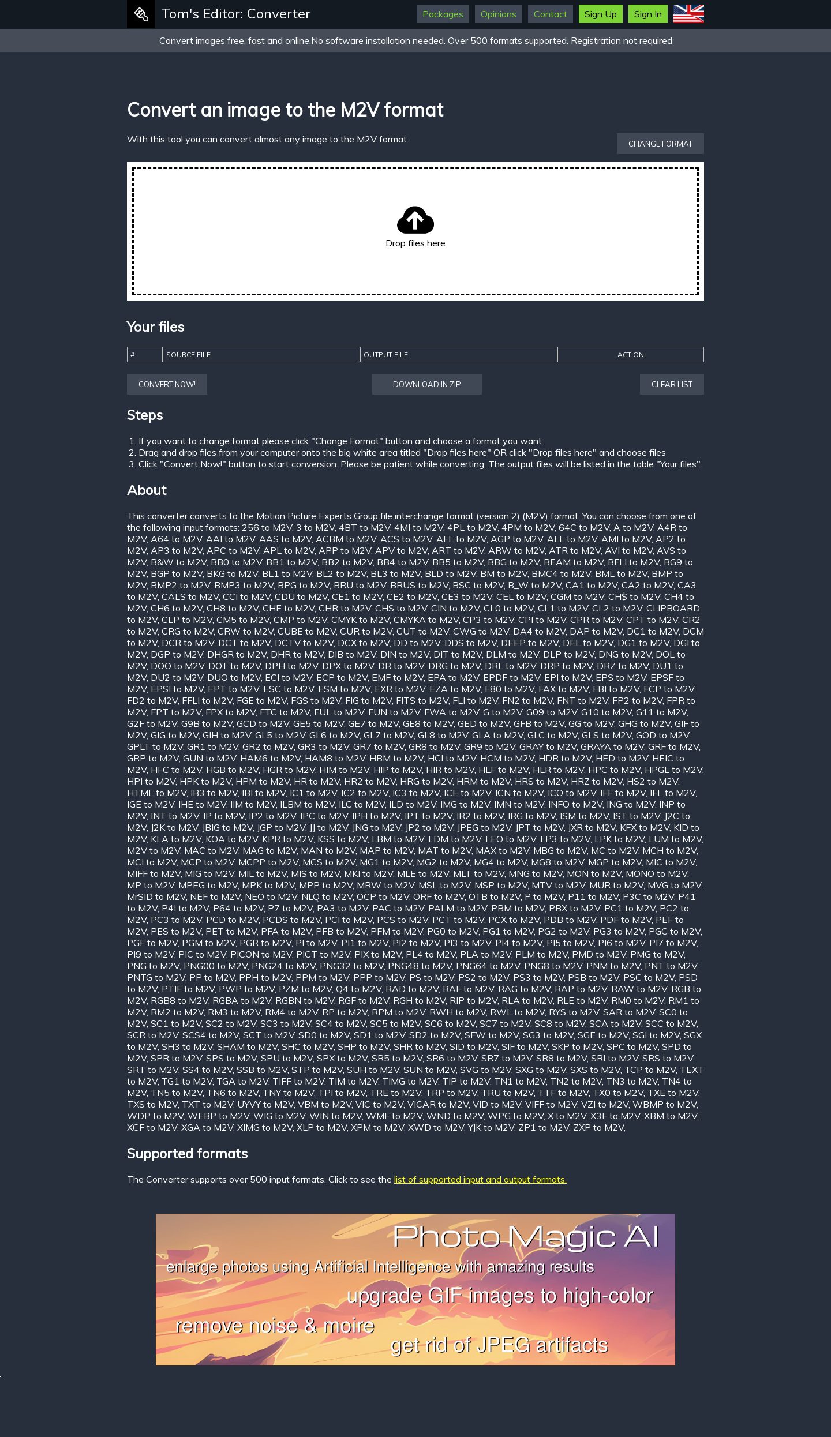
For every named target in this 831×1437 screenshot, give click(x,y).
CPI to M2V (542, 619)
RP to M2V (345, 1012)
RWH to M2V (457, 1012)
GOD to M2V (662, 735)
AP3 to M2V (177, 550)
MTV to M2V (558, 885)
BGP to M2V (177, 573)
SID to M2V (473, 1046)
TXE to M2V (672, 1092)
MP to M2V (150, 885)
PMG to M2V (657, 954)
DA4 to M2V (539, 631)
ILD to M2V (412, 804)
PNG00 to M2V (216, 965)
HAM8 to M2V (335, 758)
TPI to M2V (342, 1092)
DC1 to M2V (653, 631)
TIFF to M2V (298, 1081)
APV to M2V (401, 550)
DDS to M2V (470, 642)
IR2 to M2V (480, 815)
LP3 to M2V (565, 839)
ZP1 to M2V (543, 1127)
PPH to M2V (265, 977)
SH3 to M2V (187, 1046)
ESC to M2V (288, 689)
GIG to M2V (175, 735)
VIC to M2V (379, 1104)
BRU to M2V (360, 585)
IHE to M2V (202, 804)
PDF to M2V (626, 919)
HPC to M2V (614, 769)
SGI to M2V (656, 1035)
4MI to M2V (418, 527)
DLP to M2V (568, 654)
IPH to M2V (376, 815)
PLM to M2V (541, 954)
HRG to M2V (426, 781)
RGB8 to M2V (179, 1000)
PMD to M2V (599, 954)
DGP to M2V (177, 654)
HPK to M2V (205, 781)
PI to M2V (316, 942)
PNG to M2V (153, 965)
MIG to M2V (209, 873)
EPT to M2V (233, 689)
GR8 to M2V (434, 746)
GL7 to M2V (389, 735)
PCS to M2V (402, 919)
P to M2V (544, 896)
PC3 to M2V (176, 919)
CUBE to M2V (307, 631)
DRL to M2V (510, 665)
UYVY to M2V (265, 1104)
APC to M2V (233, 550)
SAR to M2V (629, 1012)
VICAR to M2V (438, 1104)
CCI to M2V (247, 596)
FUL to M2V (339, 712)
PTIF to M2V (188, 989)
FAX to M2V (563, 689)
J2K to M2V (174, 827)
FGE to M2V (262, 700)
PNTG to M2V (156, 977)
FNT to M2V (582, 700)
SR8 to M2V (561, 1058)
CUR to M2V (366, 631)
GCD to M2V (263, 723)
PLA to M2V (485, 954)
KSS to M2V (342, 839)
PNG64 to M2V (488, 965)
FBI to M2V (616, 689)
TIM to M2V (353, 1081)
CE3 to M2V (466, 596)
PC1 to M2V (630, 908)
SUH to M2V (373, 1069)
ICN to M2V (519, 792)
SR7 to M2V (506, 1058)
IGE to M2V (150, 804)
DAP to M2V (596, 631)
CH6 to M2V (177, 608)
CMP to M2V (300, 619)
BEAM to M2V (574, 562)
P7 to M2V (290, 908)
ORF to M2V (439, 896)
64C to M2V (584, 527)
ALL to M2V (572, 539)
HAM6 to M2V (270, 758)
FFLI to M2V (207, 700)
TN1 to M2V (520, 1081)
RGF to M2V (363, 1000)
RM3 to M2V (234, 1012)
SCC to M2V (671, 1023)
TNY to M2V (288, 1092)
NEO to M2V (271, 896)
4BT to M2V (364, 527)
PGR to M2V (265, 942)
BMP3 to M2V (244, 585)
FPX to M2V (230, 712)
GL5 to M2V (280, 735)
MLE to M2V (423, 873)
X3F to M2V (615, 1115)
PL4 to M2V (431, 954)
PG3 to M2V (619, 931)
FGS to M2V (316, 700)
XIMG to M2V (265, 1127)
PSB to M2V (593, 977)
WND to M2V (455, 1115)
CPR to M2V (596, 619)
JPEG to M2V (484, 827)
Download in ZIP (427, 384)
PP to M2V (212, 977)
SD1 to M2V (379, 1035)
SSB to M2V (262, 1069)
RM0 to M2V (637, 1000)
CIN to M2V (455, 608)
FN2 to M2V (527, 700)
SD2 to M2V (435, 1035)
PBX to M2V (574, 908)
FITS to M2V (422, 700)
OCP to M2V (383, 896)
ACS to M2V (406, 539)
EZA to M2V (455, 689)
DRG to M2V (454, 665)
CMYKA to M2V (426, 619)
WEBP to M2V (218, 1115)
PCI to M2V (349, 919)
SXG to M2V (540, 1069)
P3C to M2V (648, 896)
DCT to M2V (244, 642)
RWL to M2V (517, 1012)
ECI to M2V (288, 677)
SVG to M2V (485, 1069)
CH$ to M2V (634, 596)
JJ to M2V (328, 827)
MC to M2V (614, 850)
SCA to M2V (615, 1023)
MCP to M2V (207, 862)
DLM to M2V (512, 654)
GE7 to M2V (373, 723)
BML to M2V (621, 573)
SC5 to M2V (395, 1023)
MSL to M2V (444, 885)
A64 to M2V (176, 539)
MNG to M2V (535, 873)
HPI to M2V (151, 781)
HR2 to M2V (370, 781)
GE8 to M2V (428, 723)
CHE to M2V (289, 608)
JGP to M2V (281, 827)
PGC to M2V (675, 931)
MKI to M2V (368, 873)
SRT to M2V (152, 1069)
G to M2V (502, 712)
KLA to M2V (176, 839)
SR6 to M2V (451, 1058)
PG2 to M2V (563, 931)
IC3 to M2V (416, 792)
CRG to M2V (188, 631)
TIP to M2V (466, 1081)
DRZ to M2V (623, 665)
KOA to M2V (231, 839)
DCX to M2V (364, 642)
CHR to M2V (345, 608)
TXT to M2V (207, 1104)
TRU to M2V (507, 1092)
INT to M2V (175, 815)
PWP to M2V (247, 989)
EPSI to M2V (177, 689)
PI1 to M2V (364, 942)
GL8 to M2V (443, 735)
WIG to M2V (279, 1115)
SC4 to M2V (340, 1023)
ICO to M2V (572, 792)
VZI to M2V (604, 1104)
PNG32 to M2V (352, 965)
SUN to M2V (429, 1069)
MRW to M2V (385, 885)
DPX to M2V (348, 665)
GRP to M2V (153, 758)
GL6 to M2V (334, 735)
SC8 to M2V (559, 1023)
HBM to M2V (396, 758)
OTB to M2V (495, 896)
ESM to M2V (344, 689)
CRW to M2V (246, 631)
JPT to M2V (539, 827)
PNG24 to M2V (284, 965)
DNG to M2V (625, 654)
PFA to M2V (286, 931)
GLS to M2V (607, 735)
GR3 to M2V (323, 746)
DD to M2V (417, 642)
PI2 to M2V (416, 942)
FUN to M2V (394, 712)
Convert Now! (167, 384)
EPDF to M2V (511, 677)
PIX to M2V (378, 954)
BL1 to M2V (287, 573)
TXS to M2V (152, 1104)
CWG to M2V (481, 631)
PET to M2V (231, 931)
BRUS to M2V (419, 585)
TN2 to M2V (576, 1081)
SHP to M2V (364, 1046)
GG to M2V (591, 723)
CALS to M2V (190, 596)
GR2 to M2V (268, 746)
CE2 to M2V (412, 596)
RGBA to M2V (241, 1000)
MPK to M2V (268, 885)
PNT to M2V (671, 965)
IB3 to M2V (214, 792)
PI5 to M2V (570, 942)
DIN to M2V (404, 654)
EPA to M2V (453, 677)
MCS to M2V (328, 862)
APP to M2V (345, 550)
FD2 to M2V (152, 700)
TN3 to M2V (632, 1081)
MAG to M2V (269, 850)
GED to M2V (484, 723)
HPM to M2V (262, 781)
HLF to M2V (503, 769)
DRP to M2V (566, 665)
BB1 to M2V (291, 562)
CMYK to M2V (360, 619)
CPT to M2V (652, 619)
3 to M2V (315, 527)
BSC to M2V (478, 585)
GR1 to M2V (212, 746)
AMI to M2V (626, 539)
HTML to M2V (156, 792)
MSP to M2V (500, 885)
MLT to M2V (478, 873)
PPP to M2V (379, 977)
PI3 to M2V (467, 942)
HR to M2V (317, 781)
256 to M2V (267, 527)
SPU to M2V (287, 1058)
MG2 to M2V (443, 862)
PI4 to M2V (518, 942)
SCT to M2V (268, 1035)
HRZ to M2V (597, 781)
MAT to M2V (444, 850)
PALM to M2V (457, 908)
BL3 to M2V (395, 573)
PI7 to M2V (673, 942)
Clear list (672, 384)
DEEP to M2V (530, 642)
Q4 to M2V (358, 989)
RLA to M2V (527, 1000)
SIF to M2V (524, 1046)
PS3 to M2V (538, 977)
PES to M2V (176, 931)
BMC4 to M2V (561, 573)
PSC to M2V (649, 977)
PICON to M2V (261, 954)
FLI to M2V (475, 700)
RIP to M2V (473, 1000)
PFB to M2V (341, 931)
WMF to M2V (394, 1115)
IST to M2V (636, 815)
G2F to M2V (152, 723)
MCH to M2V (669, 850)
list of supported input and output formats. (480, 1179)
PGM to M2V (208, 942)
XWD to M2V (436, 1127)
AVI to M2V (629, 550)
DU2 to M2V (177, 677)
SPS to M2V (231, 1058)
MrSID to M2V (156, 896)
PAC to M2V (398, 908)
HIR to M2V (450, 769)
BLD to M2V (450, 573)
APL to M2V (289, 550)
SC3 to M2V (285, 1023)
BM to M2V (503, 573)
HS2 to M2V (652, 781)
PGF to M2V (152, 942)
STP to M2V (317, 1069)
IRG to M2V (532, 815)
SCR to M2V (152, 1035)
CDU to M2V (301, 596)
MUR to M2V (616, 885)
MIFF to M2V (154, 873)
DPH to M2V (291, 665)
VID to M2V (497, 1104)
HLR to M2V (558, 769)
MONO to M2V (656, 873)
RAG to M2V (524, 989)
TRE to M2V (395, 1092)
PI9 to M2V (150, 954)
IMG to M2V (465, 804)
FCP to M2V (668, 689)
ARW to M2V (516, 550)
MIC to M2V (670, 862)
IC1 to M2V (313, 792)
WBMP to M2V (664, 1104)
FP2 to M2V (637, 700)
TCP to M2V (650, 1069)
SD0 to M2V (324, 1035)
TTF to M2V (563, 1092)
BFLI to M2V (634, 562)
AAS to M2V (285, 539)
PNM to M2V (613, 965)
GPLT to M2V (155, 746)
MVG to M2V (674, 885)
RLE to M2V (582, 1000)
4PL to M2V (472, 527)
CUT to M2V (422, 631)
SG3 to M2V (548, 1035)
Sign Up (601, 14)
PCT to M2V (458, 919)
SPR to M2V (176, 1058)
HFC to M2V (176, 769)
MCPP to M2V (268, 862)
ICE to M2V (467, 792)
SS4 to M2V (207, 1069)
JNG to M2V (376, 827)
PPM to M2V (322, 977)
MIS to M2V (315, 873)
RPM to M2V (398, 1012)
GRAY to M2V (548, 746)
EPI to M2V (568, 677)
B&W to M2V (179, 562)
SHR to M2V (420, 1046)
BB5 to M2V (458, 562)
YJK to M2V (491, 1127)
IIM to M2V (253, 804)
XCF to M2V (152, 1127)
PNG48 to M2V (420, 965)
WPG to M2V (516, 1115)
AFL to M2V (461, 539)
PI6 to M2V (621, 942)
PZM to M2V (305, 989)
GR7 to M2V (379, 746)
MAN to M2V (328, 850)
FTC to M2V (285, 712)
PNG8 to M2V (553, 965)
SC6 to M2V (450, 1023)
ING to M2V (631, 804)
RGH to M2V (419, 1000)
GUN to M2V (209, 758)
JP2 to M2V (429, 827)
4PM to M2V (528, 527)
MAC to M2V (211, 850)
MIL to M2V (262, 873)
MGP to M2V (615, 862)
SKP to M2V (577, 1046)
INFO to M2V (575, 804)
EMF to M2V (398, 677)
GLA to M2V (497, 735)
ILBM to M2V (307, 804)
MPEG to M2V (208, 885)
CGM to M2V (577, 596)
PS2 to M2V (483, 977)
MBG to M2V (560, 850)
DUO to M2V (234, 677)
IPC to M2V (324, 815)
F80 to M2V (509, 689)
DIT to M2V (457, 654)
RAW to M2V (639, 989)
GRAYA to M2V (612, 746)
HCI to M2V (452, 758)
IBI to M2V (264, 792)
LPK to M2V (619, 839)
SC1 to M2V (176, 1023)
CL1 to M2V (563, 608)
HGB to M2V (232, 769)
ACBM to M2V (346, 539)
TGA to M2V (242, 1081)
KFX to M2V (644, 827)
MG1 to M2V (386, 862)
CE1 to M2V (357, 596)
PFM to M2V (396, 931)
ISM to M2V (584, 815)
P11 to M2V (593, 896)
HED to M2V (622, 758)
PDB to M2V (570, 919)
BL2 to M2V (341, 573)
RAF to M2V (468, 989)
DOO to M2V (177, 665)
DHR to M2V (297, 654)
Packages (442, 14)
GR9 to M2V (489, 746)
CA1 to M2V (591, 585)
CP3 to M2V (488, 619)
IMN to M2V (519, 804)
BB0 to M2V (236, 562)
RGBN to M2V (304, 1000)
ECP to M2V (342, 677)
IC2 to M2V (364, 792)
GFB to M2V (539, 723)
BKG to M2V (232, 573)
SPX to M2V (342, 1058)
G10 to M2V (606, 712)
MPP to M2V (326, 885)
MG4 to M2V (500, 862)
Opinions (498, 14)
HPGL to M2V (673, 769)
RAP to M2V (581, 989)
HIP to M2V (397, 769)
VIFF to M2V (551, 1104)
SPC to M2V (632, 1046)
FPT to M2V (176, 712)
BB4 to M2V (402, 562)
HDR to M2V (565, 758)
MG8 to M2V (557, 862)
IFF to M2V (623, 792)
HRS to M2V (541, 781)
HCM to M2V (507, 758)
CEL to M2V (521, 596)
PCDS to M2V (292, 919)
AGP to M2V (517, 539)
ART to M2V (458, 550)
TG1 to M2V (187, 1081)
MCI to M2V (152, 862)
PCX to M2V (514, 919)
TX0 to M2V (618, 1092)
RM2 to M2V (177, 1012)
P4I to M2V (185, 908)
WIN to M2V (335, 1115)
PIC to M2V (202, 954)
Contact (550, 14)
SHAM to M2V (247, 1046)
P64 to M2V (238, 908)
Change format (660, 143)
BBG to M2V (514, 562)
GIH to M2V (227, 735)
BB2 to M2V (347, 562)
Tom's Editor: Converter (235, 13)
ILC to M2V (362, 804)
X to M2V (567, 1115)
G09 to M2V (551, 712)
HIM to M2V (344, 769)
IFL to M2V (672, 792)
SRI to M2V (614, 1058)
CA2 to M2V (647, 585)
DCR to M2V (188, 642)
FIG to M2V (368, 700)
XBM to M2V (670, 1115)
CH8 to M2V (233, 608)
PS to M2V (431, 977)
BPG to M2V (304, 585)
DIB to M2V (352, 654)
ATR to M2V (575, 550)
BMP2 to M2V (180, 585)
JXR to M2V (592, 827)
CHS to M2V (401, 608)
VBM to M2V (324, 1104)
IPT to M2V (428, 815)
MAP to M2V (387, 850)
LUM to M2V (675, 839)
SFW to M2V (492, 1035)
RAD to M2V (412, 989)
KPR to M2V (287, 839)
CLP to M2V (187, 619)
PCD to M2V (232, 919)
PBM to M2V (518, 908)
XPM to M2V (377, 1127)
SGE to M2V (603, 1035)
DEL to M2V (588, 642)
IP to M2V (224, 815)
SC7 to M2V (505, 1023)
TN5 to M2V (177, 1092)
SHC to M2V (308, 1046)
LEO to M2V (510, 839)
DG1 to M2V (643, 642)
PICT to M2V (323, 954)
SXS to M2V (595, 1069)
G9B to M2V (207, 723)
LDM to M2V (454, 839)
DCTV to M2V (304, 642)
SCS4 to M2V (210, 1035)
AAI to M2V (230, 539)
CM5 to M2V (242, 619)
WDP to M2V (155, 1115)
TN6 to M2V (233, 1092)
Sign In (648, 14)
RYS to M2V (574, 1012)
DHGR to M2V (237, 654)
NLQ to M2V (327, 896)
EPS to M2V (621, 677)
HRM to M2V (483, 781)
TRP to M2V (451, 1092)
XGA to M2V (207, 1127)
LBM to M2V (398, 839)
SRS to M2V (667, 1058)
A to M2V (633, 527)
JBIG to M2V (227, 827)
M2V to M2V (153, 850)
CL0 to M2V (509, 608)
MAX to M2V (502, 850)
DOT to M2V (234, 665)
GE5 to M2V (318, 723)
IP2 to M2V (272, 815)
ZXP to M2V (598, 1127)
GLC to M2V (552, 735)
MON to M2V (594, 873)
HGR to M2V (289, 769)
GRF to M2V (673, 746)
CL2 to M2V (617, 608)
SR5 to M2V (397, 1058)
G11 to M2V (661, 712)
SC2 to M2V (230, 1023)
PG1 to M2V (508, 931)
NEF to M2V (215, 896)
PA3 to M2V (342, 908)
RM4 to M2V (291, 1012)
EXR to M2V (400, 689)
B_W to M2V (535, 585)
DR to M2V (401, 665)
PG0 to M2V (452, 931)
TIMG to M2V (410, 1081)
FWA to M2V (451, 712)
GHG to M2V (644, 723)
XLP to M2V (322, 1127)
